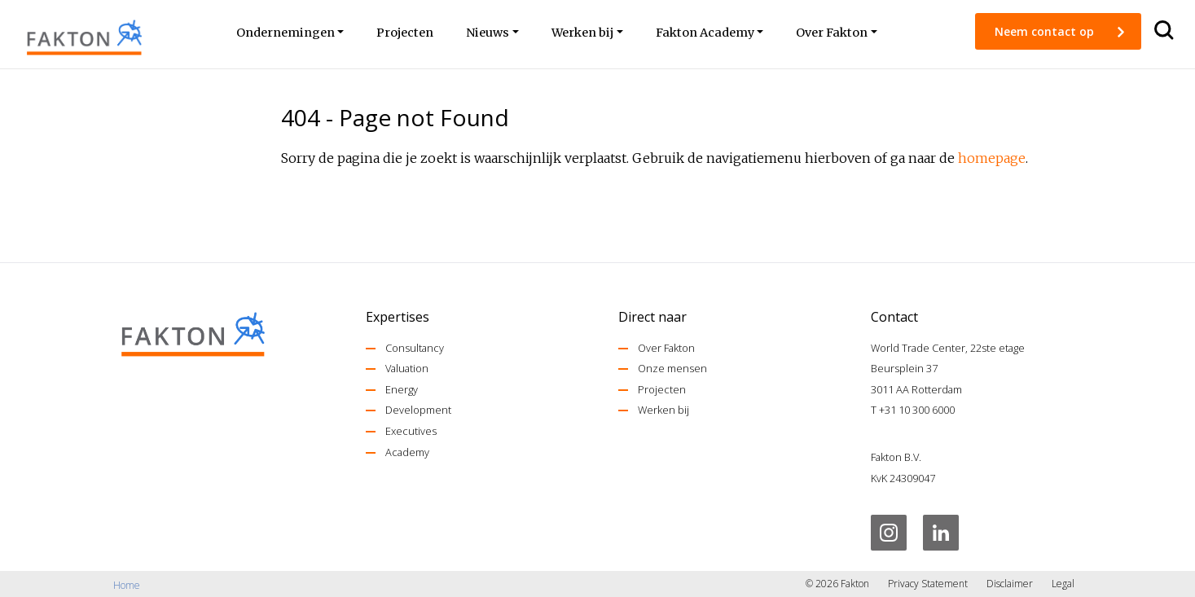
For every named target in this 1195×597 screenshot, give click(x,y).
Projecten (662, 389)
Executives (411, 431)
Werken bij (663, 409)
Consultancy (414, 347)
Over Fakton (666, 347)
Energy (401, 389)
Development (418, 409)
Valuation (406, 368)
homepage (992, 158)
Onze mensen (672, 368)
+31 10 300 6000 (917, 409)
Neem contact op (1046, 31)
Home (126, 585)
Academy (407, 452)
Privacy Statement (928, 583)
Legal (1063, 583)
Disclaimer (1009, 583)
